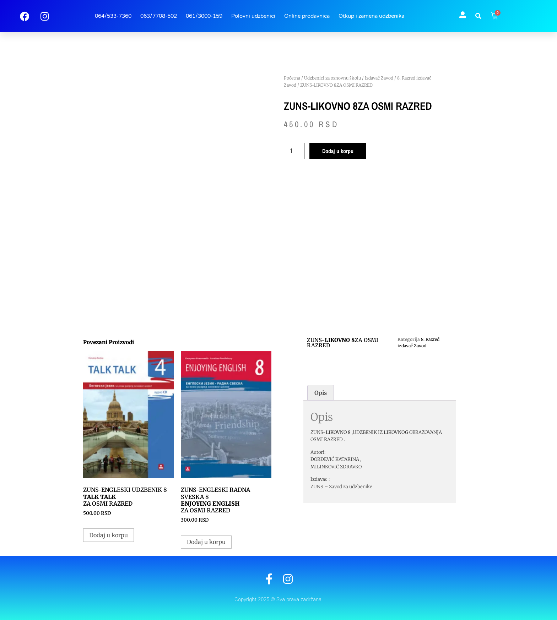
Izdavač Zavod (379, 78)
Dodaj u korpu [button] (108, 535)
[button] (478, 16)
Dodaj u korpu (337, 151)
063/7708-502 (158, 16)
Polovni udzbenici (253, 16)
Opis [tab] (320, 392)
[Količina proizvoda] (294, 151)
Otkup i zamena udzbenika (371, 16)
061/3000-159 (204, 16)
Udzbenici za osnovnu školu (332, 78)
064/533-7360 (113, 16)
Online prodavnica (307, 16)
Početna (292, 78)
